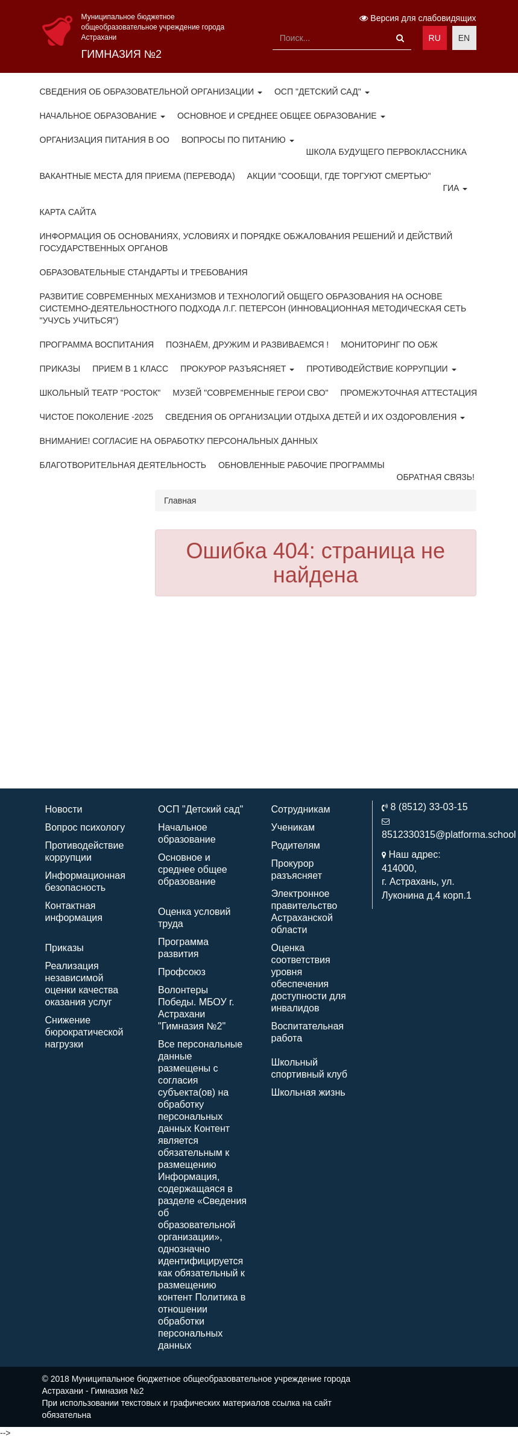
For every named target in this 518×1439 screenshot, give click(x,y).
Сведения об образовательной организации (151, 91)
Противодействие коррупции (381, 368)
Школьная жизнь (308, 1092)
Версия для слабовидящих (417, 18)
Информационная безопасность (85, 881)
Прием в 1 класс (130, 368)
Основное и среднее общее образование (281, 115)
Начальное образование (102, 115)
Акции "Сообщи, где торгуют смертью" (339, 176)
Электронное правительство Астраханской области (304, 911)
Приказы (60, 368)
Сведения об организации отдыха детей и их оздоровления (315, 417)
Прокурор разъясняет (237, 368)
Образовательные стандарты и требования (144, 272)
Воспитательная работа (307, 1032)
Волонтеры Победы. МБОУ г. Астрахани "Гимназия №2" (196, 1008)
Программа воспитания (97, 344)
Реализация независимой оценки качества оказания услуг (82, 984)
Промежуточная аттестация (408, 393)
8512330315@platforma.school (449, 834)
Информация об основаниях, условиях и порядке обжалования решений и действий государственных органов (246, 242)
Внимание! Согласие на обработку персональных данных (179, 441)
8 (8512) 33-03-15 (428, 807)
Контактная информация (74, 912)
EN (464, 38)
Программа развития (183, 948)
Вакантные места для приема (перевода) (137, 176)
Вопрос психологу (85, 827)
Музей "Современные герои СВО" (250, 393)
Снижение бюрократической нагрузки (84, 1032)
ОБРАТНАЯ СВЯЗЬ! (436, 477)
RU (435, 38)
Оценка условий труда (194, 918)
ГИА (455, 188)
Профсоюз (182, 972)
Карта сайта (68, 212)
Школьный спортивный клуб (309, 1068)
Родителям (295, 845)
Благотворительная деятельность (123, 465)
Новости (64, 809)
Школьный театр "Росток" (100, 393)
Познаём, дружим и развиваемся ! (247, 344)
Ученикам (293, 827)
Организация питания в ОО (104, 140)
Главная (180, 500)
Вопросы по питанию (238, 140)
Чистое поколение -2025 (97, 417)
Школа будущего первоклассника (386, 152)
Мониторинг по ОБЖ (389, 344)
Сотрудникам (300, 809)
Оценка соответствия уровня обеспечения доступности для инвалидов (308, 978)
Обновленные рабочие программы (301, 465)
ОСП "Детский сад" (322, 91)
